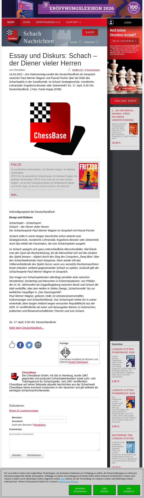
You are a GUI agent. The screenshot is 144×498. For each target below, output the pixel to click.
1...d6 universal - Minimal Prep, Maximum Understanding (123, 115)
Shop (10, 22)
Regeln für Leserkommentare (23, 410)
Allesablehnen (104, 490)
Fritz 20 (16, 164)
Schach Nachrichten (38, 37)
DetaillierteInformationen (80, 490)
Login (127, 22)
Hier (63, 478)
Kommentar (15, 429)
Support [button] (73, 22)
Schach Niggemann (78, 362)
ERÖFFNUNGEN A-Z (48, 22)
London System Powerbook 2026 (123, 392)
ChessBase (29, 372)
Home (26, 22)
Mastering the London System (123, 437)
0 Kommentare (92, 70)
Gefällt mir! (77, 70)
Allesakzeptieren (129, 490)
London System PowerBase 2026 (123, 351)
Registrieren (40, 425)
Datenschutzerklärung (68, 481)
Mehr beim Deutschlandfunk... (26, 327)
